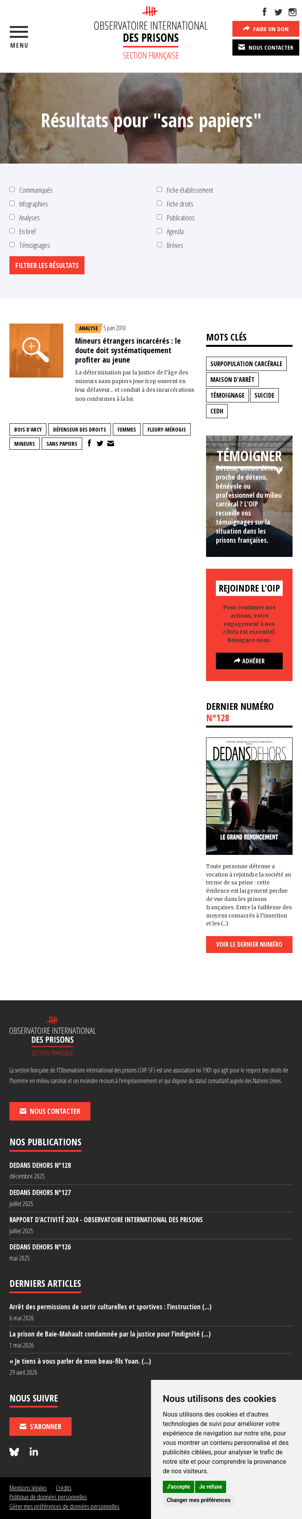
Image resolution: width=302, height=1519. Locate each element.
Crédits (64, 1487)
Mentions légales (28, 1487)
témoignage (227, 395)
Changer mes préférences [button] (198, 1500)
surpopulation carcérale (246, 363)
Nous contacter (265, 47)
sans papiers (61, 443)
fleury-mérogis (166, 429)
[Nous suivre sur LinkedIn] (34, 1452)
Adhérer (249, 660)
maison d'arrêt (232, 379)
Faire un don (266, 28)
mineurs (24, 443)
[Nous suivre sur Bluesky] (15, 1452)
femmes (127, 429)
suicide (264, 395)
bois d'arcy (28, 429)
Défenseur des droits (79, 429)
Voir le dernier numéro (249, 944)
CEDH (216, 411)
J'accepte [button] (178, 1487)
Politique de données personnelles (48, 1496)
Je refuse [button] (210, 1487)
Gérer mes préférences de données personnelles (64, 1506)
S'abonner (40, 1426)
